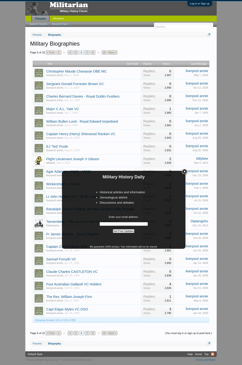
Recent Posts (60, 24)
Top (206, 354)
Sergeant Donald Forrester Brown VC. (75, 84)
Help (190, 354)
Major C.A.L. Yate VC (62, 109)
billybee (50, 162)
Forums (40, 18)
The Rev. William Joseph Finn (69, 297)
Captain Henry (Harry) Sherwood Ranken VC (80, 134)
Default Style (35, 354)
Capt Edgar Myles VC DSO (67, 309)
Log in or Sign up (200, 3)
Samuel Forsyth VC (61, 259)
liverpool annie (54, 75)
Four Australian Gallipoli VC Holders (73, 284)
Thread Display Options (121, 327)
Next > (112, 52)
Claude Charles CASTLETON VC (71, 272)
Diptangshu (52, 225)
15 (104, 52)
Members (58, 18)
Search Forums (38, 24)
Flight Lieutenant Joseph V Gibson (72, 159)
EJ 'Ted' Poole (57, 146)
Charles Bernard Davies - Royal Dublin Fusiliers (82, 96)
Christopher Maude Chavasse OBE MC (76, 71)
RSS (212, 354)
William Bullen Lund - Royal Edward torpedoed (82, 121)
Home (198, 354)
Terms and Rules (206, 359)
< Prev (50, 52)
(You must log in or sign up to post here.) (188, 333)
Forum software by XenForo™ (59, 359)
